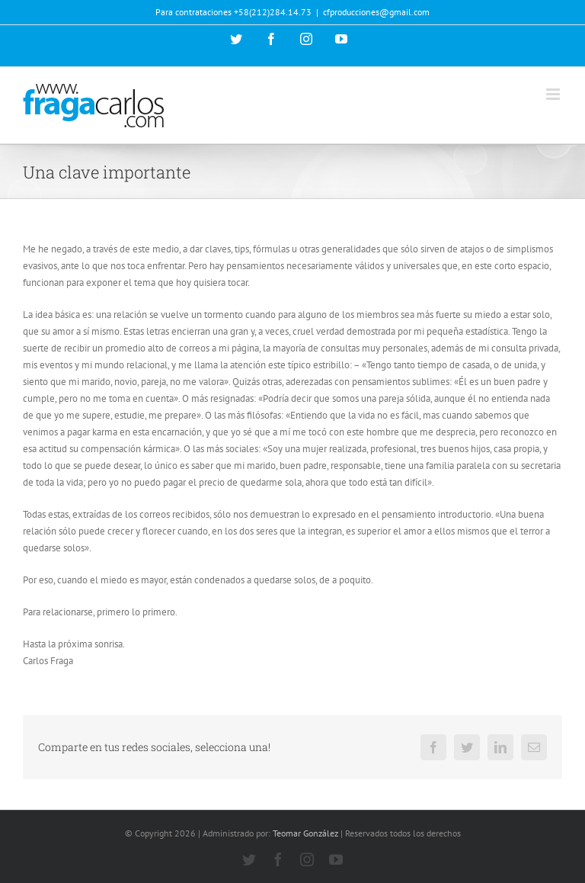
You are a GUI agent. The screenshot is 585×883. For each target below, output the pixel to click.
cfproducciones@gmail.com (376, 12)
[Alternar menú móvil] (554, 94)
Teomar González (305, 833)
